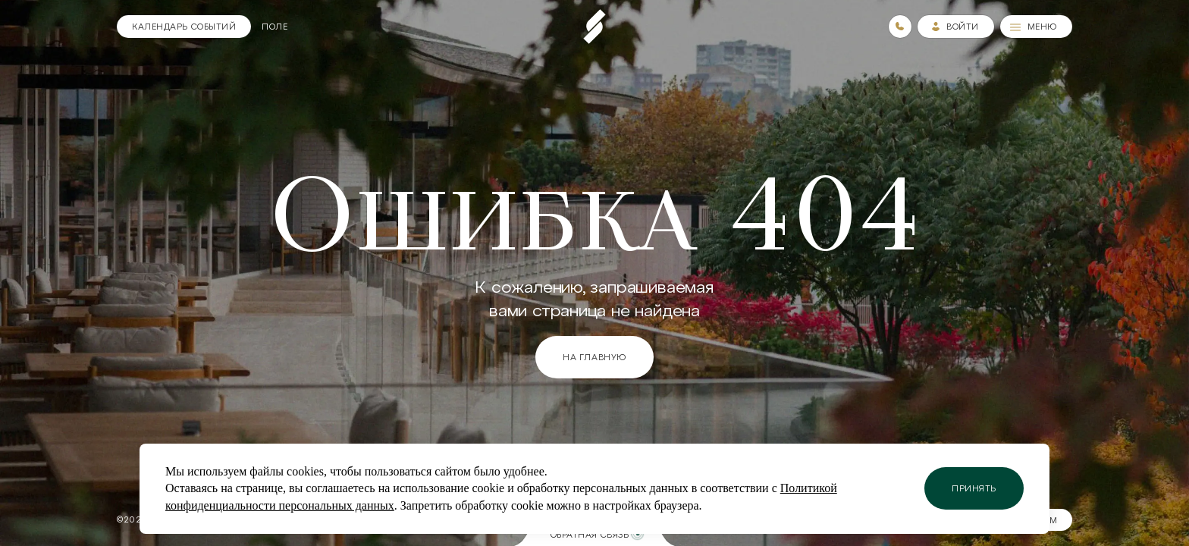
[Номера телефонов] (900, 26)
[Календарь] (184, 26)
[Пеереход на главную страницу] (594, 27)
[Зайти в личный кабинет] (956, 26)
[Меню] (1036, 26)
